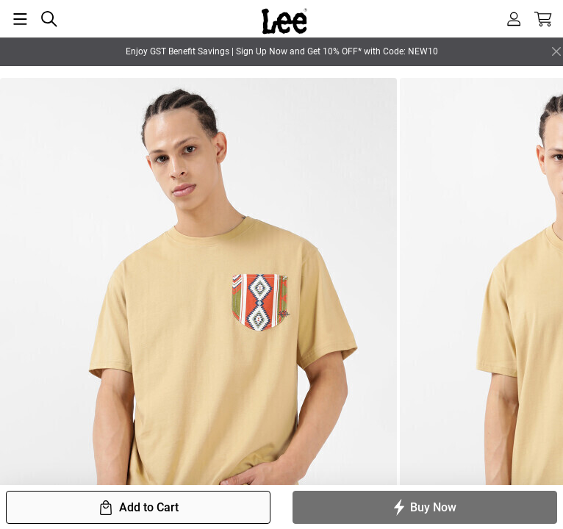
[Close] (556, 51)
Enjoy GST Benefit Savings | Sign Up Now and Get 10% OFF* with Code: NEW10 (282, 51)
